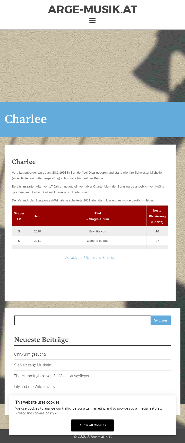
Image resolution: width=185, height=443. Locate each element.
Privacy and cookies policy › (35, 413)
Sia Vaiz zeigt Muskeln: (33, 365)
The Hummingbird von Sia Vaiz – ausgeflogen (52, 375)
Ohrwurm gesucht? (30, 354)
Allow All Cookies (92, 425)
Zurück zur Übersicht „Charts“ (90, 257)
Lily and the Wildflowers (34, 386)
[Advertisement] (92, 66)
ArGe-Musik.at (92, 10)
